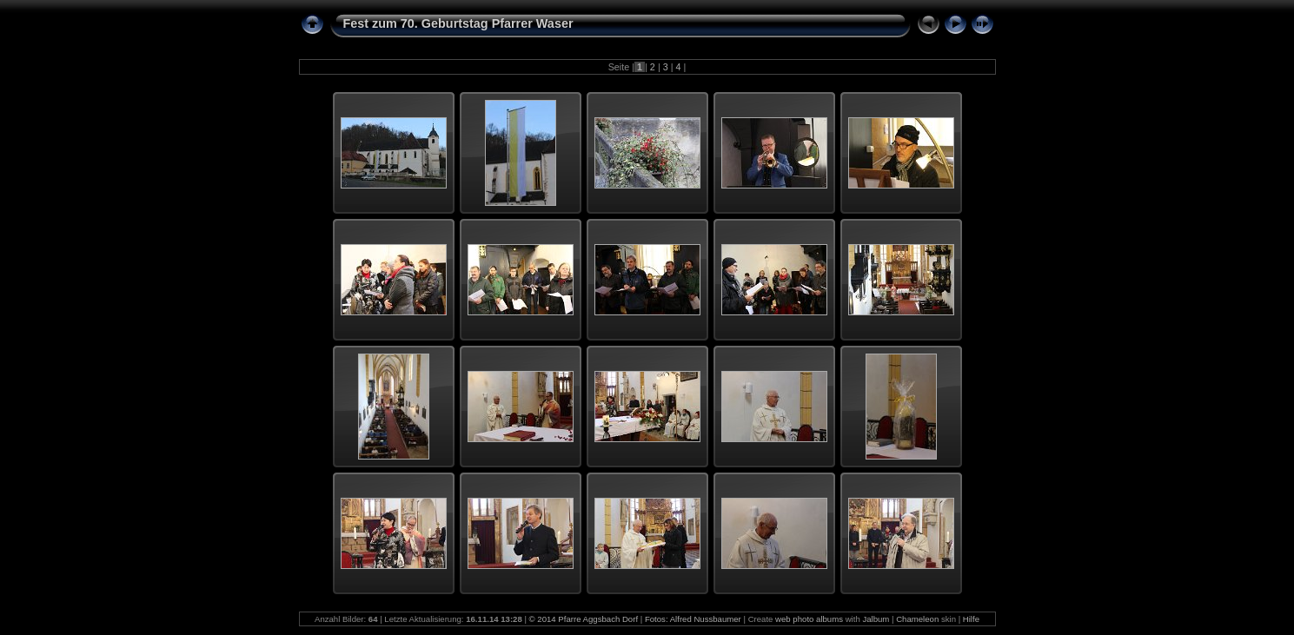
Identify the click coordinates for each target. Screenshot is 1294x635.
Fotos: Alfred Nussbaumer (693, 619)
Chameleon (917, 619)
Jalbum (875, 619)
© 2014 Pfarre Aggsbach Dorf (583, 619)
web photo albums (809, 619)
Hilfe (971, 619)
